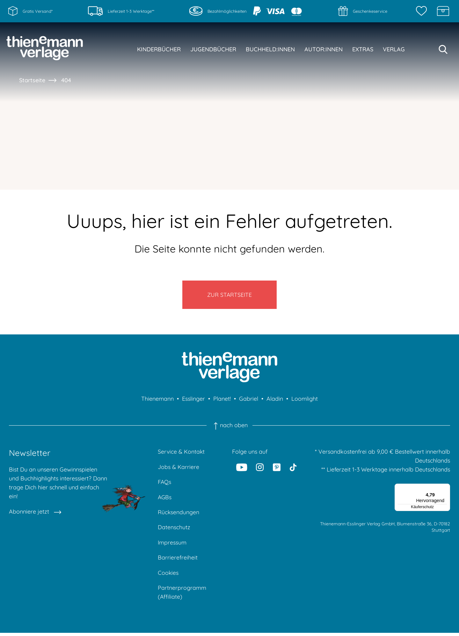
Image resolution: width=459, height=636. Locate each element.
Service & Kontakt (181, 453)
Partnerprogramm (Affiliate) (182, 595)
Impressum (172, 544)
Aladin (274, 400)
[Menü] (446, 489)
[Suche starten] (443, 49)
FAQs (164, 483)
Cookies (168, 575)
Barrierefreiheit (178, 560)
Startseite (32, 80)
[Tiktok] (293, 468)
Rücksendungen (179, 514)
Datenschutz (174, 529)
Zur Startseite (229, 295)
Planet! (222, 400)
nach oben (229, 426)
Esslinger (193, 400)
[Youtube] (242, 468)
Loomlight (304, 400)
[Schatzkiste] (443, 11)
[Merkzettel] (422, 11)
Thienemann (157, 400)
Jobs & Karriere (178, 468)
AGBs (165, 498)
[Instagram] (260, 468)
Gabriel (248, 400)
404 (66, 80)
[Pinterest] (276, 468)
